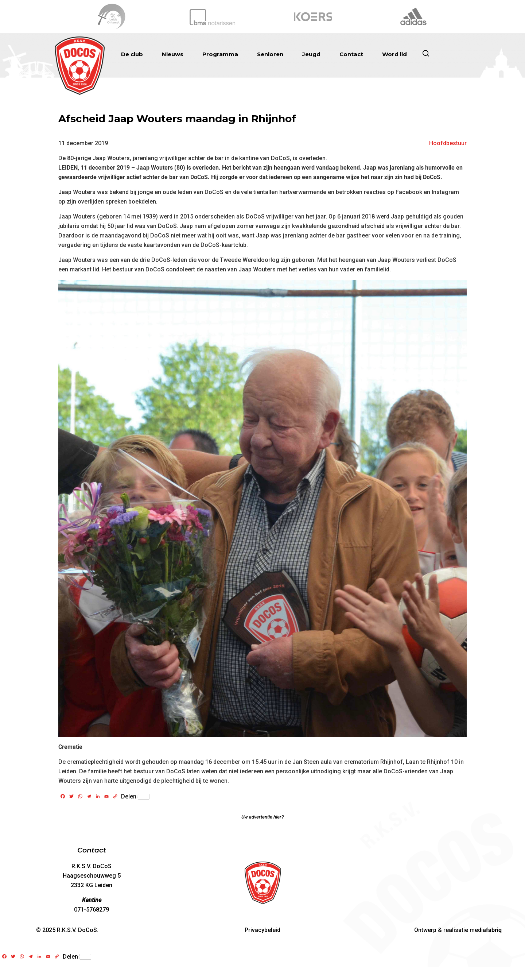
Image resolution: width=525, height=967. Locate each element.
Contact (351, 54)
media (486, 930)
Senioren (270, 54)
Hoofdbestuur (448, 143)
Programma (220, 54)
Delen (135, 797)
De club (132, 54)
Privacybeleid (262, 930)
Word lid (394, 54)
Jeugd (311, 54)
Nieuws (172, 54)
